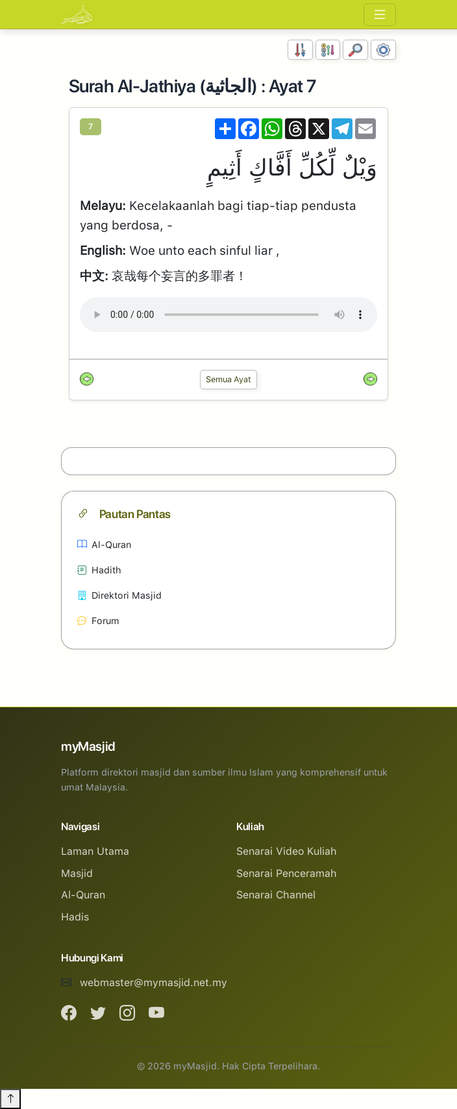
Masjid (77, 873)
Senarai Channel (275, 895)
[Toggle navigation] (380, 14)
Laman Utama (95, 851)
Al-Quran (104, 544)
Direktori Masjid (119, 595)
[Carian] (355, 50)
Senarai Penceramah (286, 873)
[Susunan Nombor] (300, 50)
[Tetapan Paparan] (383, 50)
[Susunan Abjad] (328, 50)
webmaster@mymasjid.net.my (153, 982)
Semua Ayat (228, 379)
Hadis (75, 917)
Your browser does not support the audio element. (228, 314)
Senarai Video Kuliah (286, 851)
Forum (98, 620)
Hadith (99, 569)
